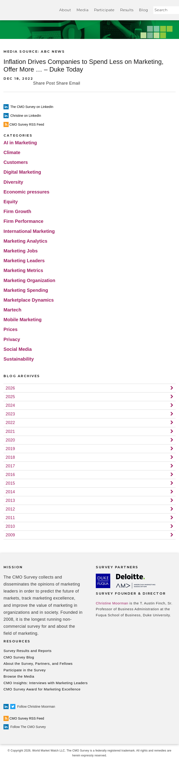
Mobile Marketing (22, 319)
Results (126, 10)
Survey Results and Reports (27, 651)
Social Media (17, 349)
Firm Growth (17, 211)
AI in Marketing (20, 142)
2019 (10, 448)
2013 (10, 500)
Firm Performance (23, 221)
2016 (10, 474)
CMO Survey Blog (18, 657)
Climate (11, 152)
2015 (10, 483)
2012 (10, 509)
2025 (10, 396)
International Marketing (29, 231)
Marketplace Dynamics (28, 300)
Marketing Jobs (20, 250)
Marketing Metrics (23, 270)
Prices (10, 329)
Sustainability (18, 359)
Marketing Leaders (24, 260)
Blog (143, 10)
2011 (10, 517)
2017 (10, 466)
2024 (10, 405)
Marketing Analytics (25, 241)
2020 (10, 440)
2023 (10, 414)
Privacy (11, 339)
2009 (10, 535)
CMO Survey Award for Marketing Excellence (42, 689)
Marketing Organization (29, 280)
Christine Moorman (112, 603)
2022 (10, 422)
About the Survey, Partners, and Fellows (38, 663)
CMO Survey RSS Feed (23, 718)
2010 (10, 526)
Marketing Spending (25, 290)
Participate (104, 10)
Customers (15, 162)
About (65, 10)
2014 (10, 492)
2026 (10, 388)
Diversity (13, 182)
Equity (10, 201)
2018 (10, 457)
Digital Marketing (22, 172)
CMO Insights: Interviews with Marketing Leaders (45, 683)
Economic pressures (26, 191)
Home (28, 10)
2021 (10, 431)
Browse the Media (18, 676)
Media (82, 10)
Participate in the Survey (24, 670)
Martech (12, 309)
